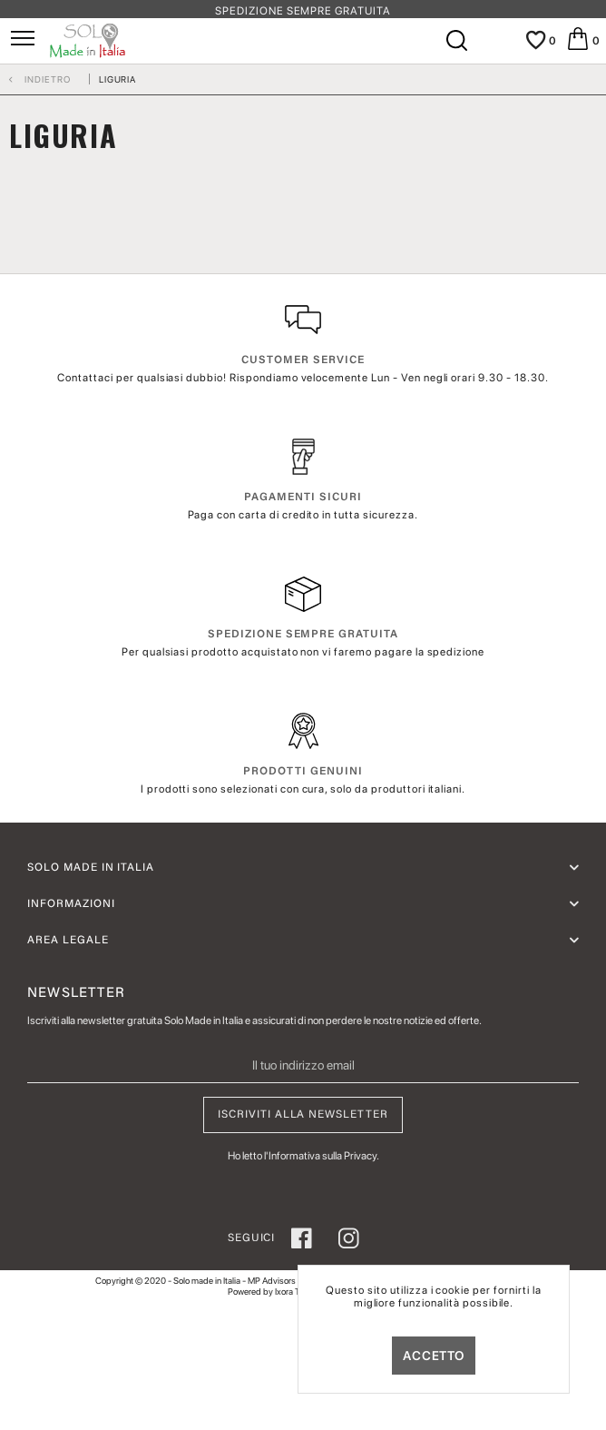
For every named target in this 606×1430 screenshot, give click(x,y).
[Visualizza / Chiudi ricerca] (455, 41)
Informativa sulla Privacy (322, 1155)
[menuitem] (22, 42)
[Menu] (22, 41)
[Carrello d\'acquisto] (579, 41)
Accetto (434, 1355)
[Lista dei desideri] (535, 41)
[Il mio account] (495, 47)
